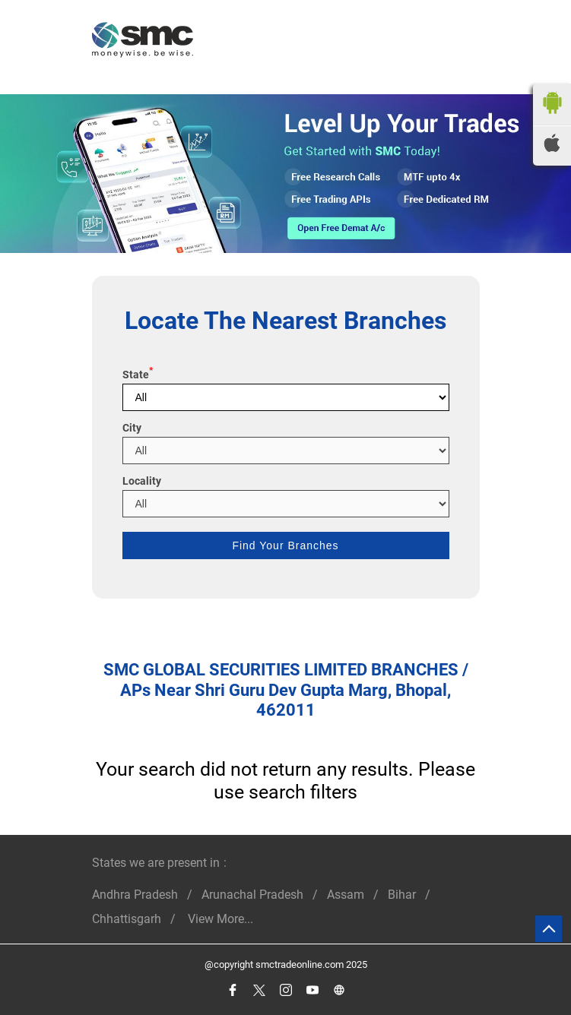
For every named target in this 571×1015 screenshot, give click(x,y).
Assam (345, 894)
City (131, 428)
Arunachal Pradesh (252, 894)
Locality (141, 481)
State (137, 374)
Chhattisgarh (126, 919)
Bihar (402, 894)
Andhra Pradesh (135, 894)
